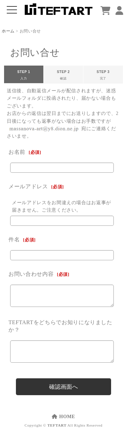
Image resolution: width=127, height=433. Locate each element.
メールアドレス (28, 186)
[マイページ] (119, 11)
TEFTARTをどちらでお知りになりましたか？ (60, 326)
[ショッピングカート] (106, 11)
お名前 (16, 152)
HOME (63, 416)
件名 (14, 239)
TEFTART (56, 425)
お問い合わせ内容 (31, 274)
